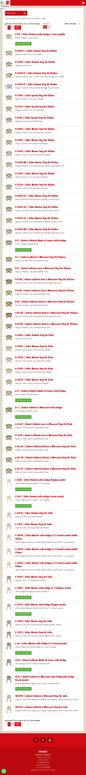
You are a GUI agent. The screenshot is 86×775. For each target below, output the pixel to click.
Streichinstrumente (24, 18)
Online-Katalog (10, 18)
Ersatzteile (36, 18)
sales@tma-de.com (43, 765)
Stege (43, 18)
